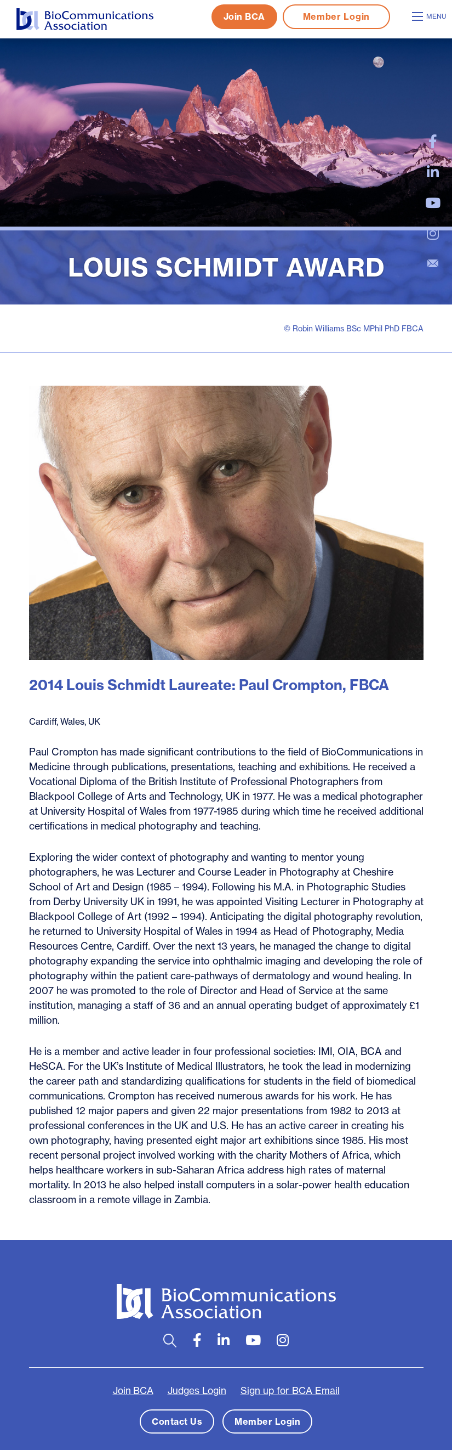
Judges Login (197, 1391)
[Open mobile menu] (430, 16)
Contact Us (177, 1421)
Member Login (336, 16)
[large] (432, 141)
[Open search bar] (170, 1340)
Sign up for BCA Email (290, 1391)
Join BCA (244, 16)
